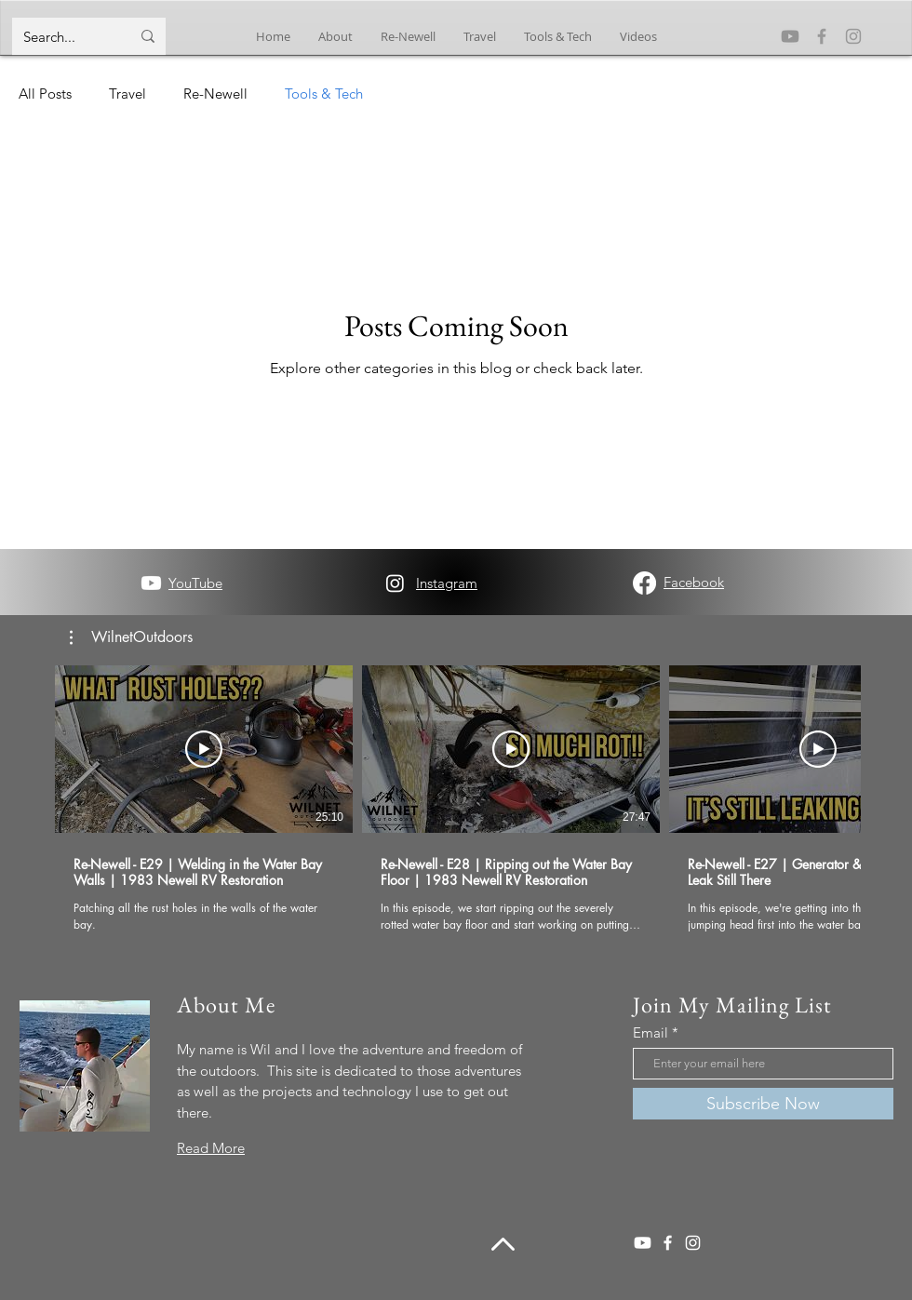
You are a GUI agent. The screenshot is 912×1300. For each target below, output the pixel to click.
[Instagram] (853, 36)
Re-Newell (215, 93)
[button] (131, 637)
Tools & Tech (324, 93)
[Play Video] (203, 749)
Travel (127, 93)
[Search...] (62, 36)
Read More (211, 1148)
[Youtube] (790, 36)
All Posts (45, 93)
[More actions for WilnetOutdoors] (131, 637)
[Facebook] (821, 36)
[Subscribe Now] (763, 1103)
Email (650, 1032)
